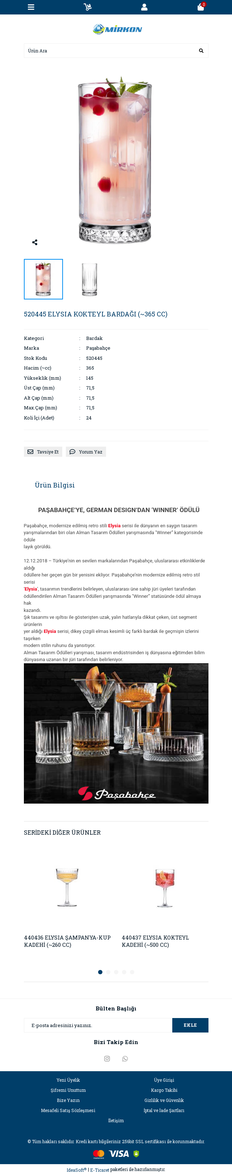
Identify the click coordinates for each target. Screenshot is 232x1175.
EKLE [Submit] (190, 1025)
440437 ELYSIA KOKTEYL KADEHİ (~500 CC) (155, 941)
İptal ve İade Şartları (164, 1110)
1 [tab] (100, 972)
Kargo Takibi (164, 1090)
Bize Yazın (68, 1100)
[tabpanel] (67, 903)
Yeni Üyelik (68, 1080)
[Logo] (116, 28)
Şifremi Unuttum (68, 1090)
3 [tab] (116, 972)
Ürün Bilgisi (55, 485)
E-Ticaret (99, 1170)
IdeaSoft (77, 1170)
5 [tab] (132, 972)
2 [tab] (108, 972)
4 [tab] (124, 972)
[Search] (116, 50)
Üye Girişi (164, 1080)
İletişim (116, 1120)
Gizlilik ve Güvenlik (164, 1100)
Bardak (94, 338)
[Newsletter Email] (116, 1025)
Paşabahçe (98, 348)
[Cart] (201, 7)
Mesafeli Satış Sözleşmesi (68, 1110)
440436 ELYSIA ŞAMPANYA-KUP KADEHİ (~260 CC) (67, 941)
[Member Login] (144, 7)
